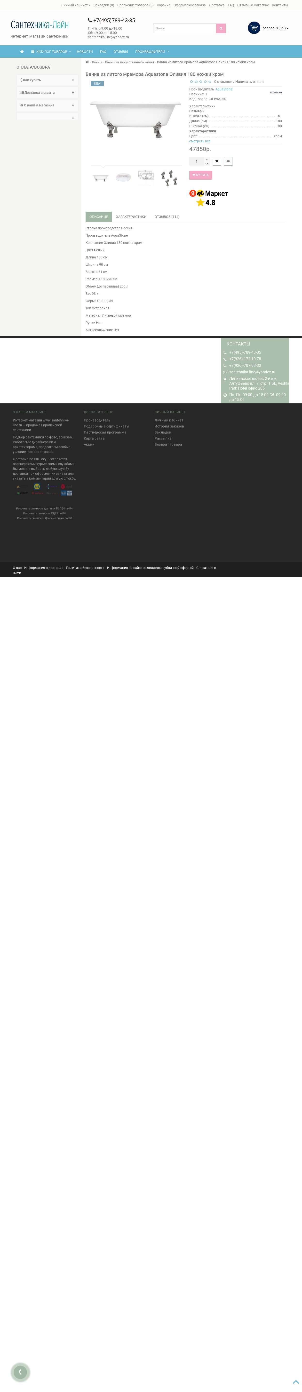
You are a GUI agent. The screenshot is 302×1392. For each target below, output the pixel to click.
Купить (200, 175)
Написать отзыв (249, 82)
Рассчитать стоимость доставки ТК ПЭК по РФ (44, 506)
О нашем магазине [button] (47, 105)
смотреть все (199, 141)
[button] (47, 116)
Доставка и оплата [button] (47, 93)
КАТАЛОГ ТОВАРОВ (51, 52)
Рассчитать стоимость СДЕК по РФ (44, 511)
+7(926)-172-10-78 (245, 359)
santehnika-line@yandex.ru (252, 372)
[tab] (47, 80)
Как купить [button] (47, 80)
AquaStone (223, 89)
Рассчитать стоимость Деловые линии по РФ (44, 515)
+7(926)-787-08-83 (245, 365)
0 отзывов (222, 82)
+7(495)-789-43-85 (245, 352)
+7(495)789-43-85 (111, 20)
